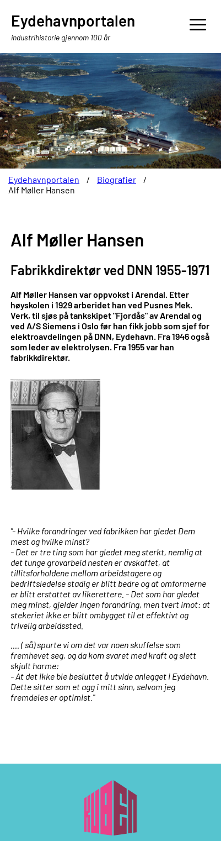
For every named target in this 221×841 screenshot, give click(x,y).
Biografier (116, 179)
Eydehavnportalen (43, 179)
